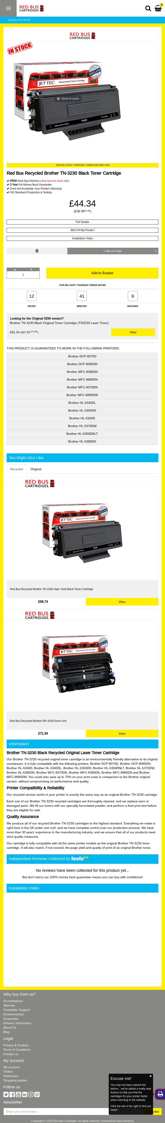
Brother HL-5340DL (82, 402)
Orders (8, 1071)
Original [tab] (36, 469)
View (133, 332)
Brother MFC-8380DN (82, 372)
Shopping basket (15, 1080)
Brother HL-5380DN (82, 441)
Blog (6, 1032)
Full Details (82, 222)
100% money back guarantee (70, 877)
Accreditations (13, 1001)
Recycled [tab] (16, 469)
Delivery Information (17, 1023)
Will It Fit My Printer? (82, 230)
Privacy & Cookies (16, 1045)
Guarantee (10, 1018)
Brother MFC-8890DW (82, 395)
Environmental (13, 1014)
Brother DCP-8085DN (82, 364)
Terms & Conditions (17, 1049)
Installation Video (82, 238)
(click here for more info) (54, 180)
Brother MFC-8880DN (82, 379)
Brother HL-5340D (82, 418)
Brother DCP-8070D (20, 20)
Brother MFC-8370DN (82, 387)
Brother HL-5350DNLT (82, 433)
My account (11, 1067)
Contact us (10, 1054)
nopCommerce (125, 1121)
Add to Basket (102, 273)
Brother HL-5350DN (82, 410)
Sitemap (9, 1005)
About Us (9, 1027)
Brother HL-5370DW (82, 426)
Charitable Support (16, 1010)
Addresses (10, 1076)
